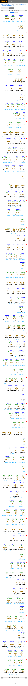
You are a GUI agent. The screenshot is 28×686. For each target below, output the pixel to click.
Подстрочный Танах (15, 4)
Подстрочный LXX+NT (5, 4)
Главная (6, 680)
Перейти (11, 8)
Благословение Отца (9, 5)
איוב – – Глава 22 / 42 (14, 10)
